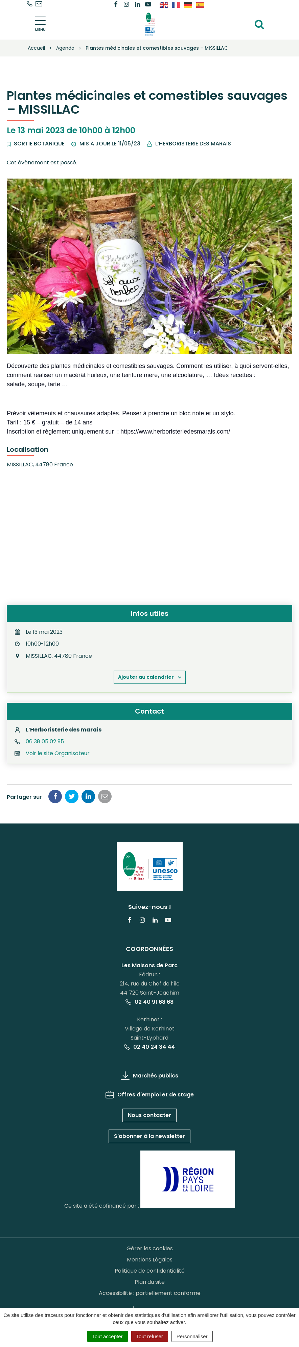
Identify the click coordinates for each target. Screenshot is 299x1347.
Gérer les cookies (150, 1248)
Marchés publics (149, 1075)
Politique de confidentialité (150, 1271)
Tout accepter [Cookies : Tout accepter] (107, 1336)
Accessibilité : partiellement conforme (150, 1293)
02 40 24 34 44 (149, 1047)
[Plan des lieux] (149, 536)
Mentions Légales (149, 1259)
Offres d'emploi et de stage (150, 1094)
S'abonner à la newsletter (149, 1136)
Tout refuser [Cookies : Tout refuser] (149, 1336)
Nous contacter (149, 1115)
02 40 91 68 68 (149, 1002)
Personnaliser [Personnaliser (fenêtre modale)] (192, 1336)
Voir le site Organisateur (58, 753)
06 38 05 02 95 (45, 741)
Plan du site (150, 1282)
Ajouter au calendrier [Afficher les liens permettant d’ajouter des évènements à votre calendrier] (146, 677)
